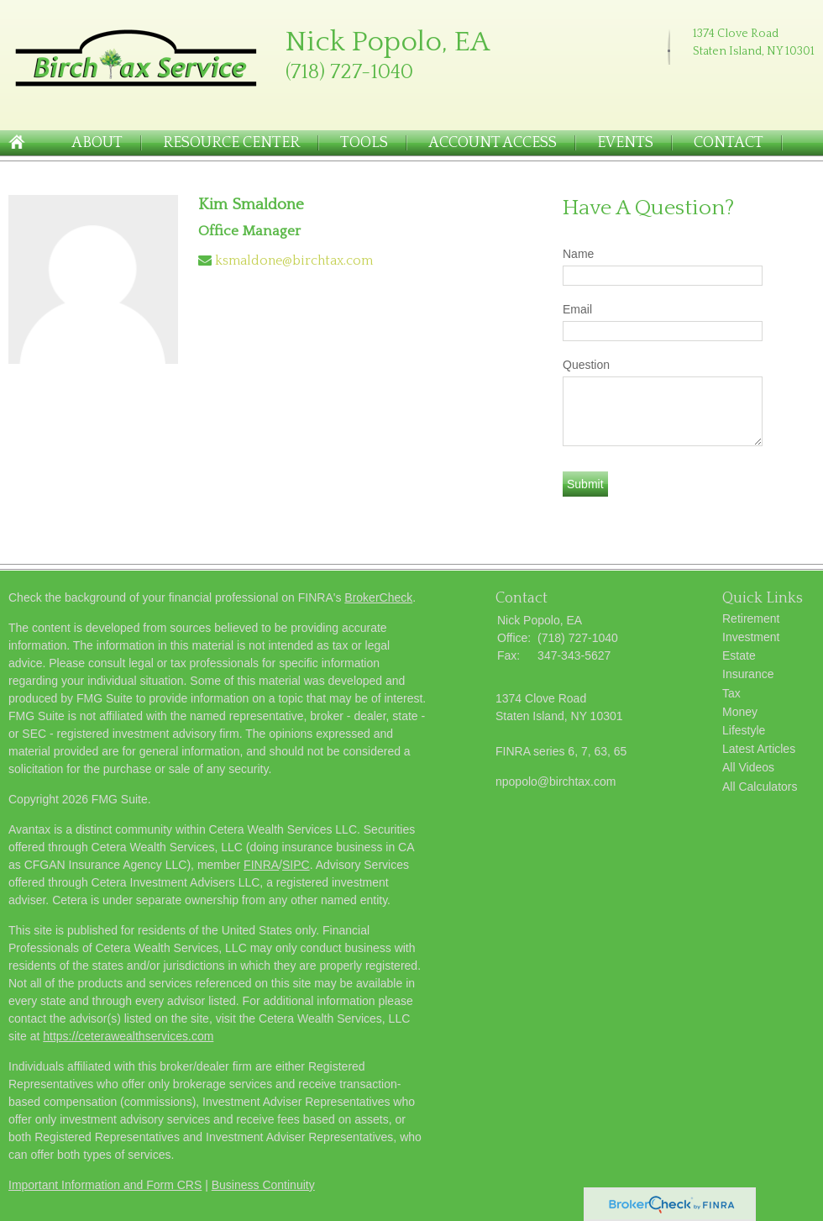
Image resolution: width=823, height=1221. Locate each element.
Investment (750, 637)
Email (577, 309)
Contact (728, 142)
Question (586, 364)
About (97, 142)
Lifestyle (743, 730)
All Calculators (759, 786)
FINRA (261, 864)
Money (739, 711)
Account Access (492, 142)
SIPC (296, 864)
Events (625, 142)
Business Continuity (263, 1185)
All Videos (748, 767)
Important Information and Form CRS (105, 1185)
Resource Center (231, 142)
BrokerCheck (378, 597)
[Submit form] (585, 484)
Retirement (750, 618)
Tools (364, 142)
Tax (731, 693)
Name (578, 254)
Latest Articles (758, 748)
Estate (739, 655)
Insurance (747, 674)
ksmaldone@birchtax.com (294, 260)
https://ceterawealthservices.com (128, 1036)
